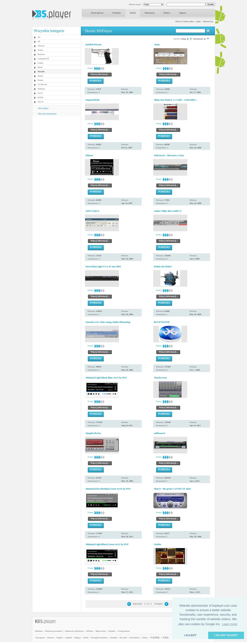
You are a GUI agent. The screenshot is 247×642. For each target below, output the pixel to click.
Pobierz (166, 13)
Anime (40, 50)
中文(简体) (155, 637)
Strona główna (97, 13)
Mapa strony (101, 631)
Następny (158, 604)
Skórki (133, 13)
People (40, 80)
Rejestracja (208, 21)
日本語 (165, 637)
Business (41, 54)
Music (40, 67)
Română (113, 637)
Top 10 (41, 101)
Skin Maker (43, 108)
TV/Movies (42, 84)
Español (68, 637)
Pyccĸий (123, 637)
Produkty (116, 13)
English (59, 637)
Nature (40, 76)
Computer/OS (43, 58)
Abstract (41, 46)
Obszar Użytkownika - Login (188, 21)
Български (40, 637)
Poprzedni (137, 604)
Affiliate (89, 631)
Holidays (41, 89)
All (39, 37)
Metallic (41, 71)
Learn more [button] (229, 624)
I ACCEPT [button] (190, 635)
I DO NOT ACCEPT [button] (226, 635)
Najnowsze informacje (74, 631)
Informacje (150, 13)
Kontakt (111, 631)
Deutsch (50, 637)
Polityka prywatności (53, 631)
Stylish (41, 97)
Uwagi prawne (124, 631)
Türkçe (145, 637)
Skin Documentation (47, 113)
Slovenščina (134, 637)
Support (182, 13)
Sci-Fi (40, 93)
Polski (86, 637)
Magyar (77, 637)
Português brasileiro (99, 637)
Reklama (39, 631)
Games (41, 63)
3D (39, 41)
